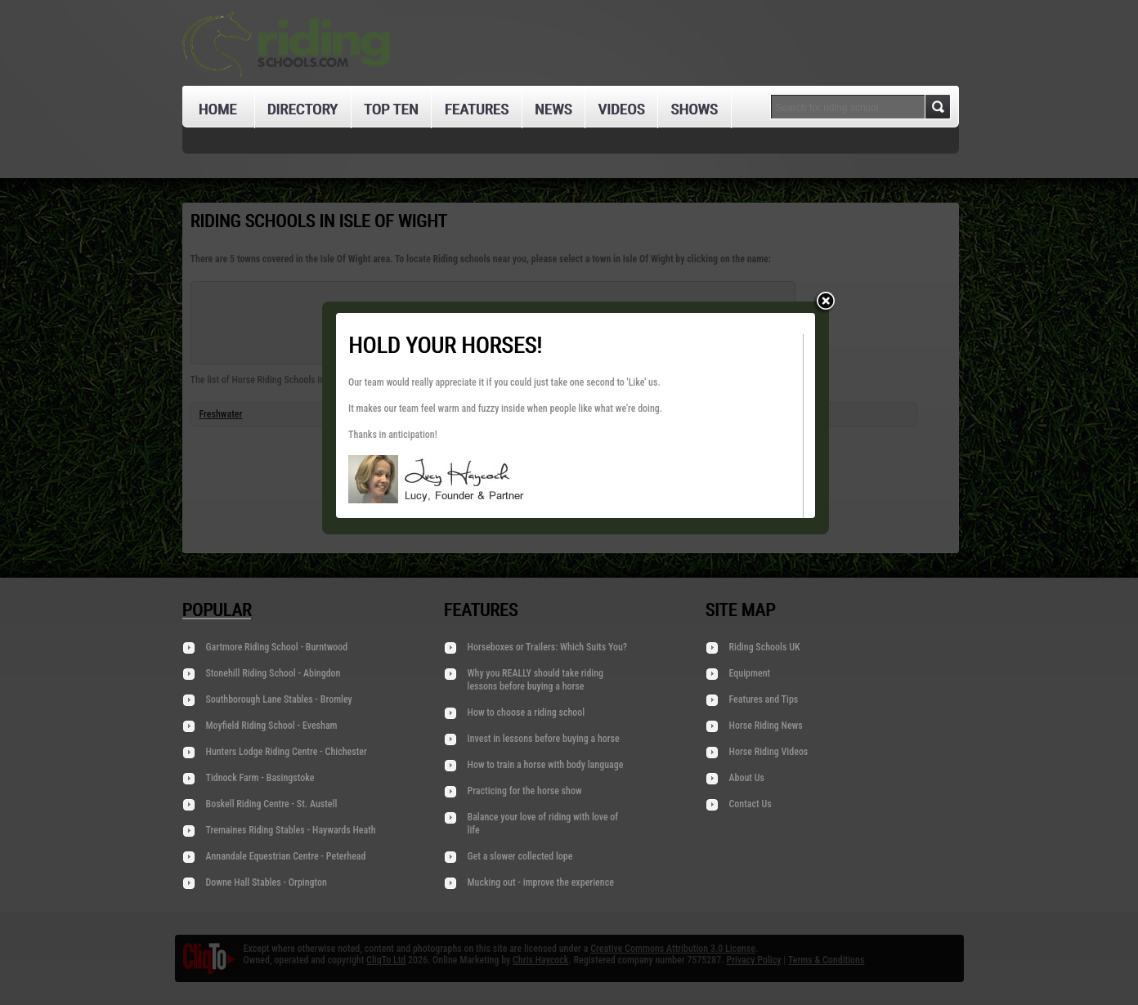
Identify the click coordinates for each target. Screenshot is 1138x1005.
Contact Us (750, 804)
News (553, 109)
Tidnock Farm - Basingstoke (260, 778)
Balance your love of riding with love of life (543, 823)
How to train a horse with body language (546, 764)
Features (476, 109)
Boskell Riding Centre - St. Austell (272, 804)
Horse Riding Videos (769, 751)
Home (218, 109)
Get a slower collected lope (520, 856)
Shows (693, 109)
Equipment (750, 673)
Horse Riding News (766, 725)
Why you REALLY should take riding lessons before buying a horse (536, 680)
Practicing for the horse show (525, 791)
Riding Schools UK (764, 647)
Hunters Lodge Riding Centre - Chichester (286, 751)
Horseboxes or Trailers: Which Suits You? (548, 647)
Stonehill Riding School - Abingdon (273, 673)
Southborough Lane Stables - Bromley (279, 699)
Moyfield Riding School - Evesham (272, 725)
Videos (621, 109)
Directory (302, 109)
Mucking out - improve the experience (541, 882)
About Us (746, 778)
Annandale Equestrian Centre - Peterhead (286, 856)
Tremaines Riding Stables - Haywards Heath (291, 830)
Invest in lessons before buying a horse (544, 738)
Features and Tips (764, 699)
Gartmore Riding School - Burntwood (277, 647)
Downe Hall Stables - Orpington (266, 882)
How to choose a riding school (526, 712)
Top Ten (391, 109)
